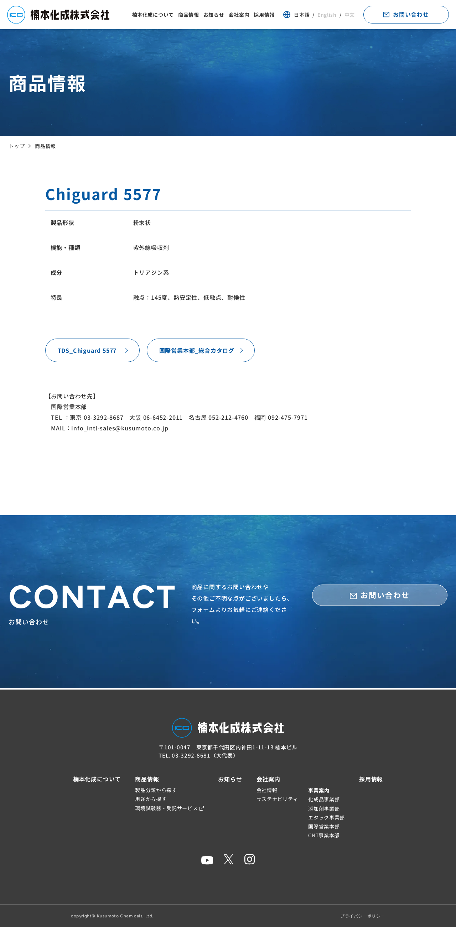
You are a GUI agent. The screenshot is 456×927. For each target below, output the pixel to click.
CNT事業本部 (324, 835)
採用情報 (264, 15)
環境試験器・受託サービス (169, 808)
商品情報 (188, 15)
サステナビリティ (277, 798)
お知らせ (213, 15)
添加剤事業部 (324, 808)
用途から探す (150, 798)
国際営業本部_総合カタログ (196, 351)
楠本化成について (153, 15)
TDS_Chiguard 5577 (87, 351)
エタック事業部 (326, 817)
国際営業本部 (324, 826)
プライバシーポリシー (362, 916)
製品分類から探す (156, 790)
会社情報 (267, 790)
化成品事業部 (324, 799)
